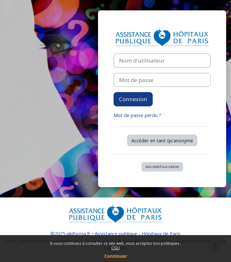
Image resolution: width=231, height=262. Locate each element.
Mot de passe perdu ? (137, 115)
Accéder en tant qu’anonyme (162, 140)
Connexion (133, 99)
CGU (115, 248)
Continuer (115, 256)
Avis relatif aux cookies (162, 166)
